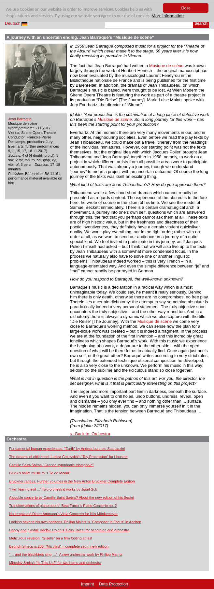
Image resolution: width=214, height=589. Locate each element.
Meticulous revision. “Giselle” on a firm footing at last (50, 538)
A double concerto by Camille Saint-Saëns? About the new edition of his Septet (71, 497)
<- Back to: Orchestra (90, 433)
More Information (167, 16)
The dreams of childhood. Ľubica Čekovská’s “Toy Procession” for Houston (68, 457)
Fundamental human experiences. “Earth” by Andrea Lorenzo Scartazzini (67, 449)
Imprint (87, 584)
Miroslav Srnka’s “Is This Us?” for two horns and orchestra (55, 563)
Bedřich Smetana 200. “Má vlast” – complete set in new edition (58, 546)
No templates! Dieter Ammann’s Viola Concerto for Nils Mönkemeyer (63, 514)
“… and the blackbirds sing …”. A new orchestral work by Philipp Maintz (65, 554)
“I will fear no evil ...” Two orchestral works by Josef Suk (53, 489)
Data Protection (113, 584)
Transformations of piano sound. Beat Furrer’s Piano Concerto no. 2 (63, 506)
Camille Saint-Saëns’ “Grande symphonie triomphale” (51, 465)
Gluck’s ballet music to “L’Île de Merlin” (39, 473)
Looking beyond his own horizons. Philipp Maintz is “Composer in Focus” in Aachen (75, 522)
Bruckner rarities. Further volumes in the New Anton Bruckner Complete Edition (72, 481)
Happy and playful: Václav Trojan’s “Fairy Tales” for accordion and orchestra (69, 530)
